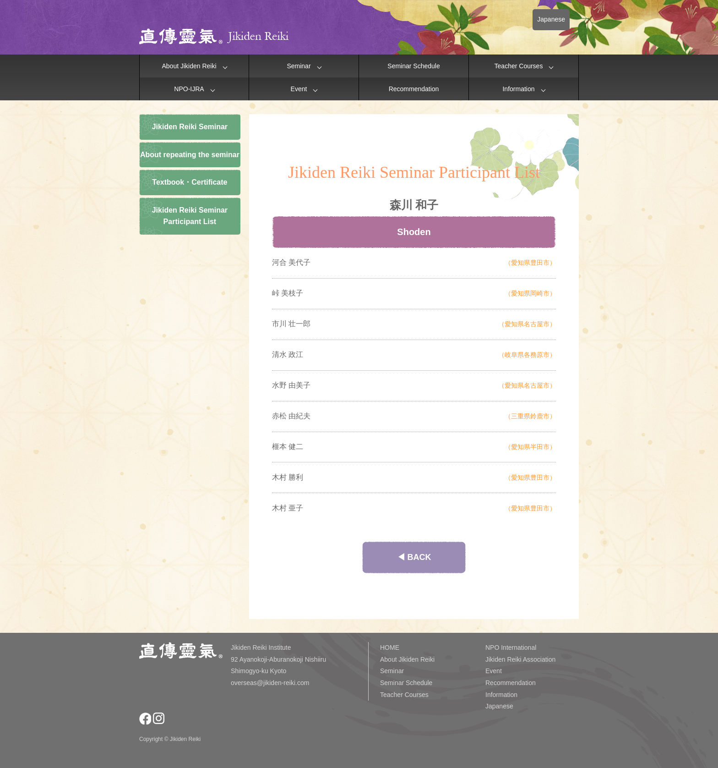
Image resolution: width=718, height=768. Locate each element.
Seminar (298, 66)
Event (299, 89)
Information (518, 89)
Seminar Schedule (413, 66)
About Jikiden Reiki (189, 66)
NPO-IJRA (189, 89)
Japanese (551, 19)
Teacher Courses (519, 66)
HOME (389, 647)
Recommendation (414, 89)
